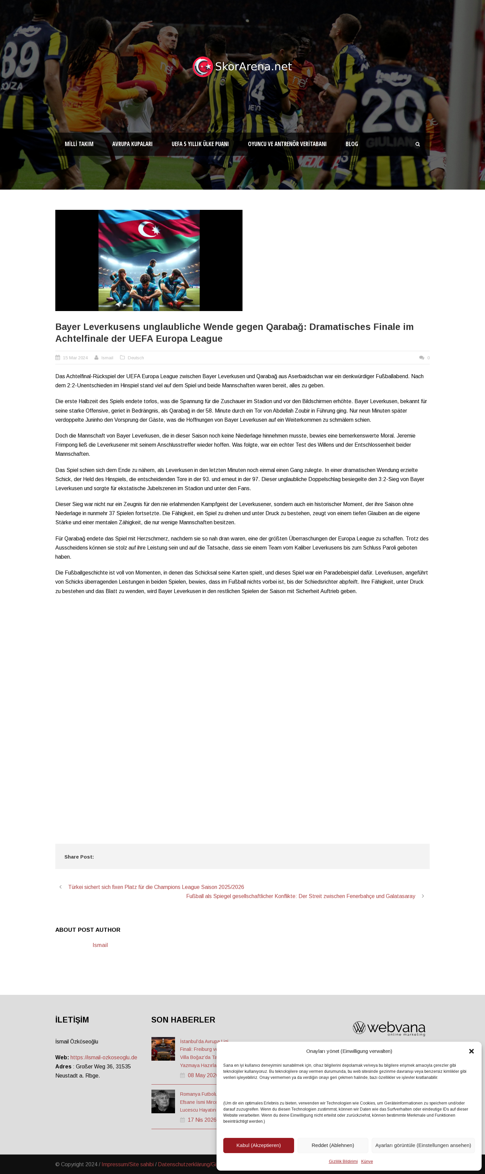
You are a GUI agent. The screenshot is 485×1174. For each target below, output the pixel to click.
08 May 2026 (203, 1075)
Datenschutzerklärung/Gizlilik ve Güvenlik (206, 1164)
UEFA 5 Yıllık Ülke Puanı (200, 144)
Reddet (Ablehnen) (333, 1145)
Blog (352, 144)
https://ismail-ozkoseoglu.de (103, 1057)
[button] (471, 1051)
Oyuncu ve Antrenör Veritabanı (287, 144)
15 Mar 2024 (75, 357)
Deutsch (136, 357)
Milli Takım (79, 144)
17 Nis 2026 (202, 1120)
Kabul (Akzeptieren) (258, 1145)
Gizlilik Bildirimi (343, 1161)
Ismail (107, 357)
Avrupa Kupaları (132, 144)
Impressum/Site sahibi (128, 1164)
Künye (367, 1161)
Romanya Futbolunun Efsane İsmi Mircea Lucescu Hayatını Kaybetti (208, 1102)
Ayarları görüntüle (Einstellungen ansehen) (423, 1145)
